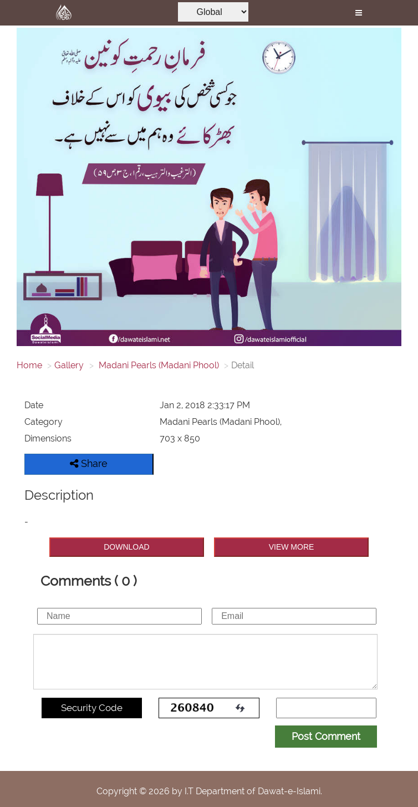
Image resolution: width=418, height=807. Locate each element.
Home (29, 365)
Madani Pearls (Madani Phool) (157, 365)
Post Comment (326, 736)
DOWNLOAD (126, 546)
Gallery (69, 365)
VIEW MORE (291, 546)
